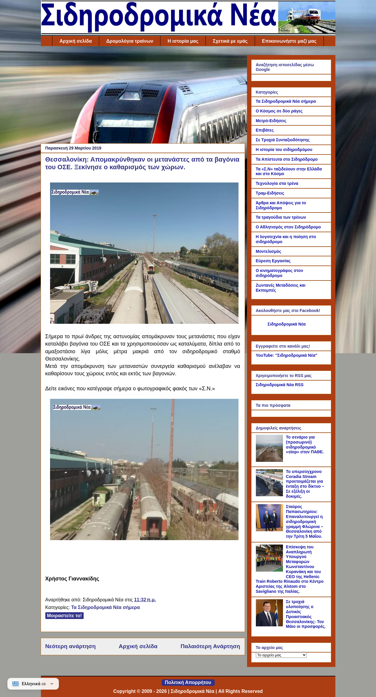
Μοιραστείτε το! (64, 615)
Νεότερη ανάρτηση (70, 646)
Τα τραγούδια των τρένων (281, 217)
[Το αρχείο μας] (281, 655)
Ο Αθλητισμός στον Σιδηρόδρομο (288, 227)
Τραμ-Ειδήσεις (270, 193)
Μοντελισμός (268, 251)
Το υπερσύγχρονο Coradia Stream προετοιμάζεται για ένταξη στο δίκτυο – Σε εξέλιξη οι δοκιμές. (305, 484)
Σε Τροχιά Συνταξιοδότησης (283, 139)
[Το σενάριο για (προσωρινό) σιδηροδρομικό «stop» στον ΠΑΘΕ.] (270, 460)
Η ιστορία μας (183, 41)
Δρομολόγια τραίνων (129, 41)
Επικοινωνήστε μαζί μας (289, 41)
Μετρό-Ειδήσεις (271, 120)
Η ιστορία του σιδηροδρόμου (284, 149)
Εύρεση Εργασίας (273, 260)
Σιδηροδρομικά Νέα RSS (280, 384)
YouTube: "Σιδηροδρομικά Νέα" (286, 355)
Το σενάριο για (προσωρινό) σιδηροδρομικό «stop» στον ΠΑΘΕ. (305, 444)
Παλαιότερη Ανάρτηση (210, 646)
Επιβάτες (265, 130)
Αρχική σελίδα (75, 41)
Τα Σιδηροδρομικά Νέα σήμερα (105, 607)
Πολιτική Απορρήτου (188, 682)
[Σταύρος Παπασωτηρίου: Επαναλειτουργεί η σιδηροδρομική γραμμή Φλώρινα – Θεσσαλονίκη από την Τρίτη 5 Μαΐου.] (270, 529)
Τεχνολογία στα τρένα (277, 183)
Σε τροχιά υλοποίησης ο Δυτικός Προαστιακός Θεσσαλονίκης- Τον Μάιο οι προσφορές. (306, 614)
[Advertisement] (143, 96)
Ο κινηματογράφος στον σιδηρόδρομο (279, 273)
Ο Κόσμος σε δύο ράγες (279, 111)
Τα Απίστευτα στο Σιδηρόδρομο (287, 159)
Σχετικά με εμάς (230, 41)
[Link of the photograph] (144, 322)
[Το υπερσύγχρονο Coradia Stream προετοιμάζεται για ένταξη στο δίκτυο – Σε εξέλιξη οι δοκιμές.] (270, 494)
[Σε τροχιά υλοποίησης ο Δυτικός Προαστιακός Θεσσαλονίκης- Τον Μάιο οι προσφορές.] (270, 625)
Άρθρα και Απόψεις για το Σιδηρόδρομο (281, 205)
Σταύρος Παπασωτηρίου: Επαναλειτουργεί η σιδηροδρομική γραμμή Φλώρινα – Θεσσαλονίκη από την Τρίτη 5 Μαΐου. (304, 521)
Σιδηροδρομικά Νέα (287, 324)
